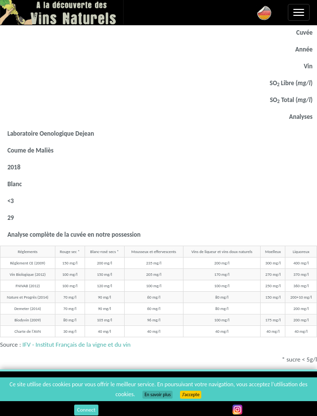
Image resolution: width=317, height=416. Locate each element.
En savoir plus (157, 395)
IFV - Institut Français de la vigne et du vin (76, 344)
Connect (86, 410)
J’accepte (190, 395)
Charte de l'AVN (27, 331)
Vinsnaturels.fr (62, 12)
